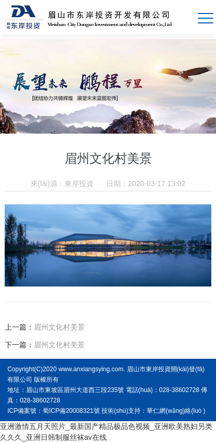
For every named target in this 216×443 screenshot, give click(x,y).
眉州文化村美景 (59, 327)
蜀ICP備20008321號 (71, 410)
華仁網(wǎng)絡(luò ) (176, 410)
